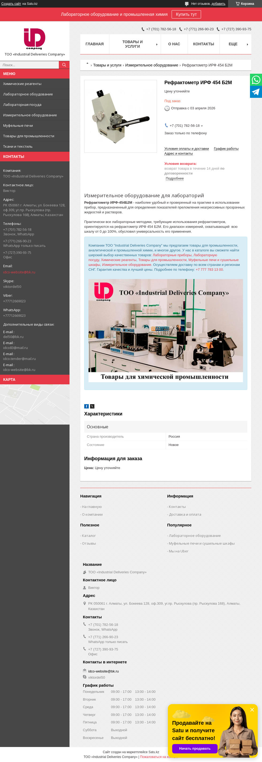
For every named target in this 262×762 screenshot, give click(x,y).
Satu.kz (153, 752)
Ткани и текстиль (18, 146)
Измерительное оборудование (30, 115)
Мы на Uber (178, 551)
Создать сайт (11, 4)
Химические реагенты (22, 83)
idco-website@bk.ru (19, 272)
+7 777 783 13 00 (209, 269)
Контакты (203, 44)
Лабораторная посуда (22, 104)
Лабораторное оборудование (195, 535)
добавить (218, 4)
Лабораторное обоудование (28, 94)
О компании (92, 514)
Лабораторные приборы (172, 255)
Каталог (89, 535)
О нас (174, 44)
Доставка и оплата (185, 514)
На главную (92, 506)
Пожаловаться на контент (159, 757)
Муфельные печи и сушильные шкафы (202, 543)
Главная (95, 44)
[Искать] (64, 65)
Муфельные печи (18, 125)
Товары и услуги (132, 44)
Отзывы (89, 543)
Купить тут (186, 14)
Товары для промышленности (28, 135)
